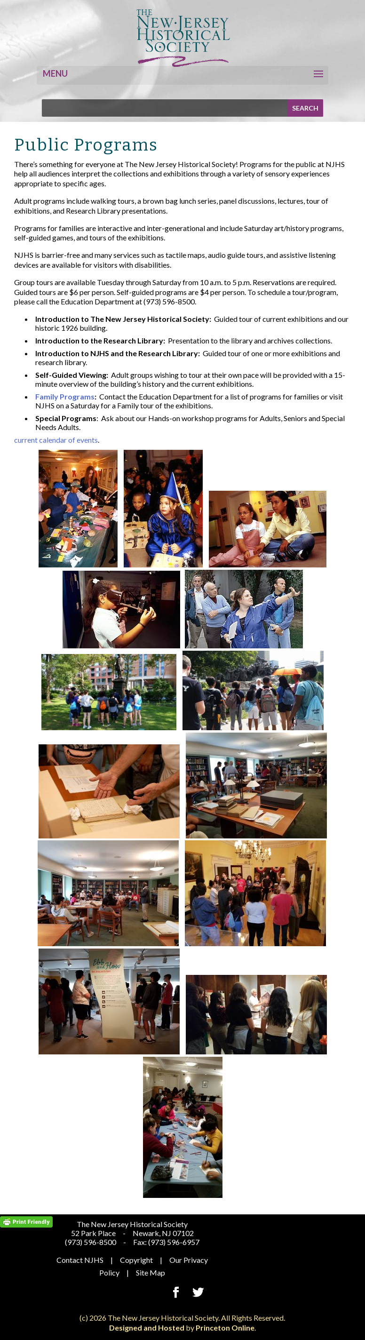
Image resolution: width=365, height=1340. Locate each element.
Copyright (136, 1259)
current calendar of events (56, 439)
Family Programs (65, 396)
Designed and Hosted (146, 1327)
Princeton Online (225, 1327)
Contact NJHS (79, 1259)
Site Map (150, 1272)
